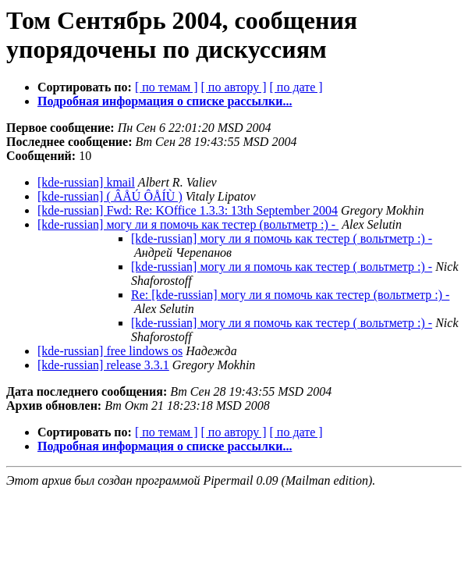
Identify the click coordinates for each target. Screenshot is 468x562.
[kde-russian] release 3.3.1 (103, 365)
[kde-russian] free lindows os (110, 350)
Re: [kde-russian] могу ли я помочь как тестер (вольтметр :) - (290, 294)
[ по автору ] (233, 87)
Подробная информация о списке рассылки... (164, 101)
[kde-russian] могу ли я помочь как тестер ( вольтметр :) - (281, 238)
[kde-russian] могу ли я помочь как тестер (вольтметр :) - (188, 224)
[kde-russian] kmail (86, 182)
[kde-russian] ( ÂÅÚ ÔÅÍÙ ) (110, 196)
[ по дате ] (296, 87)
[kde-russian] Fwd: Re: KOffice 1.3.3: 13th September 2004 (187, 210)
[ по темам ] (166, 87)
